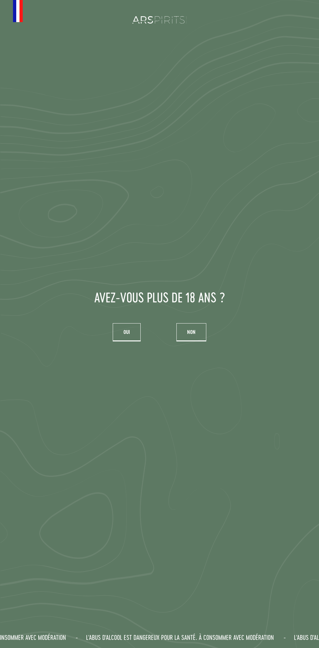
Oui (126, 332)
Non (191, 332)
